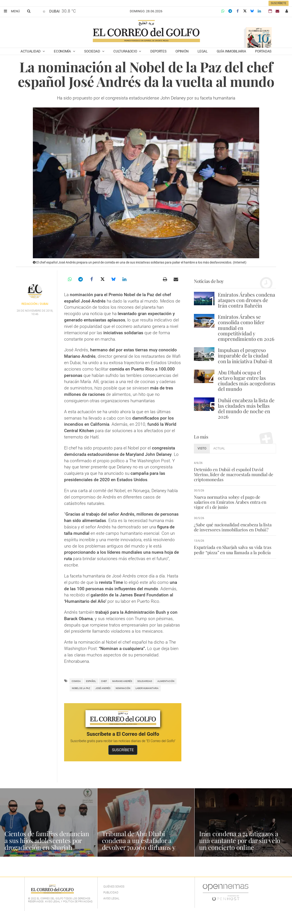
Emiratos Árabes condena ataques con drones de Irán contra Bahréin (246, 300)
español (91, 681)
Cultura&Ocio (125, 51)
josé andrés (102, 688)
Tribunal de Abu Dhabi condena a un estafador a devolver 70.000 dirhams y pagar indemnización (138, 843)
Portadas (263, 51)
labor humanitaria (147, 688)
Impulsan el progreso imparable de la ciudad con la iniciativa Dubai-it (245, 355)
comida (76, 681)
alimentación (165, 681)
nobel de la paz (81, 688)
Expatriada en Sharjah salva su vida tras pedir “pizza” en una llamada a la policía (232, 549)
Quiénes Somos (113, 886)
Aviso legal (111, 898)
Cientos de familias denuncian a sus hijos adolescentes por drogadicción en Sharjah (47, 840)
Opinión (181, 51)
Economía (63, 51)
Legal (203, 51)
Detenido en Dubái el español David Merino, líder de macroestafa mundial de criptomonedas (233, 474)
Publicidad (110, 892)
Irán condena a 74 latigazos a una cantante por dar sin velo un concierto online (239, 840)
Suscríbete (278, 3)
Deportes (158, 51)
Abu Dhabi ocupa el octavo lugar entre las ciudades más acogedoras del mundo (246, 380)
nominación (123, 688)
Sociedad (92, 51)
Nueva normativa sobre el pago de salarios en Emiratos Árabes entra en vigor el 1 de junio (230, 502)
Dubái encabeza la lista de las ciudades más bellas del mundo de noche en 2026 (246, 408)
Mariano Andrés (122, 681)
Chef (104, 681)
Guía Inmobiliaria (231, 51)
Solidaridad (144, 681)
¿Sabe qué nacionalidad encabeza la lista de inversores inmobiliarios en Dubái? (232, 527)
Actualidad (31, 51)
